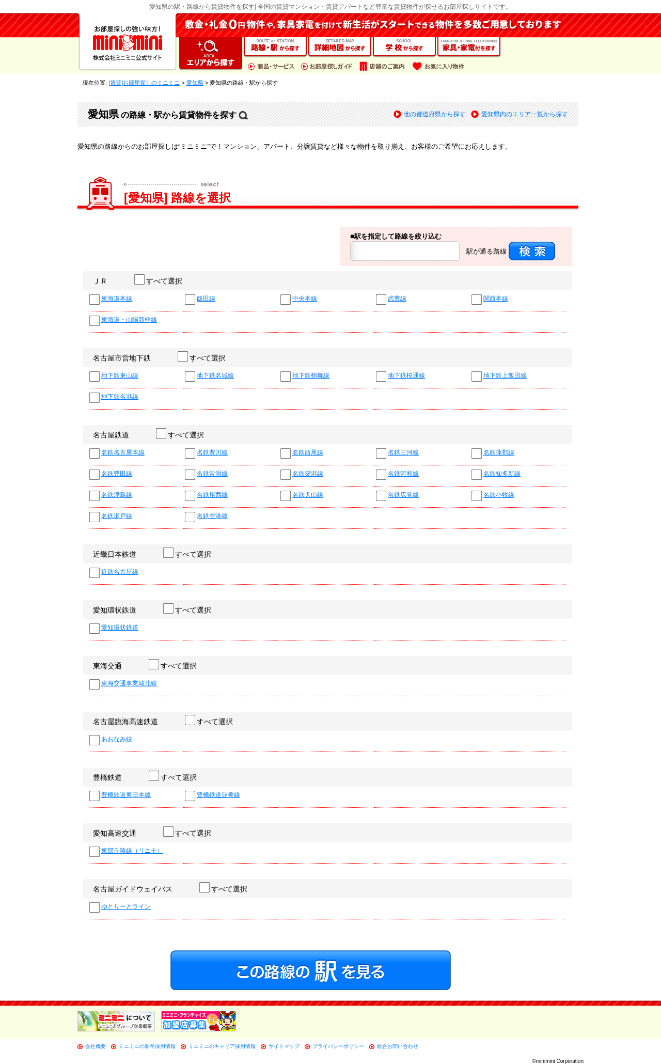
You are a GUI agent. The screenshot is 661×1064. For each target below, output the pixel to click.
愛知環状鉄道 (114, 610)
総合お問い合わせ (397, 1046)
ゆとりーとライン (126, 906)
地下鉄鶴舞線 (310, 375)
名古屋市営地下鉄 (122, 358)
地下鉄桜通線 (406, 375)
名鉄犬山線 (307, 495)
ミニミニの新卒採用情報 (147, 1046)
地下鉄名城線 (215, 375)
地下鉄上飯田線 (505, 375)
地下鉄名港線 (119, 397)
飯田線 (206, 298)
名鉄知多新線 (502, 474)
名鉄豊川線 (212, 452)
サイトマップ (284, 1046)
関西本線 (495, 298)
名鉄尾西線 (212, 495)
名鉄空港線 (212, 516)
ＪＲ (100, 281)
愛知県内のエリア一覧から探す (524, 114)
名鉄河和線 (403, 474)
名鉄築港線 (307, 474)
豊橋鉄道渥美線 (218, 795)
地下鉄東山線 (119, 375)
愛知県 (194, 83)
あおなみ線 (116, 739)
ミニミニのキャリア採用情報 (222, 1046)
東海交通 (107, 666)
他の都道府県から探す (435, 114)
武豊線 (397, 298)
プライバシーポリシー (338, 1046)
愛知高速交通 (114, 833)
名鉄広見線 (403, 495)
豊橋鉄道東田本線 (126, 795)
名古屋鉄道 (111, 435)
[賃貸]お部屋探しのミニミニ (144, 83)
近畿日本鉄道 (114, 554)
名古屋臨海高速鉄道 (125, 721)
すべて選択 (158, 281)
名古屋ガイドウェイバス (132, 889)
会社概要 (95, 1046)
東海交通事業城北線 (129, 683)
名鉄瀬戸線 (116, 516)
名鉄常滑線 (212, 474)
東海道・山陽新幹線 (129, 320)
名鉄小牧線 (498, 495)
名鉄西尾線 (307, 452)
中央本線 (304, 298)
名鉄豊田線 (116, 474)
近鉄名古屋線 (119, 572)
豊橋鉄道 (107, 777)
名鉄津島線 (116, 495)
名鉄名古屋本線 (123, 452)
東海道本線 (116, 298)
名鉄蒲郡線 (498, 452)
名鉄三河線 (403, 452)
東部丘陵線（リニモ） (132, 851)
